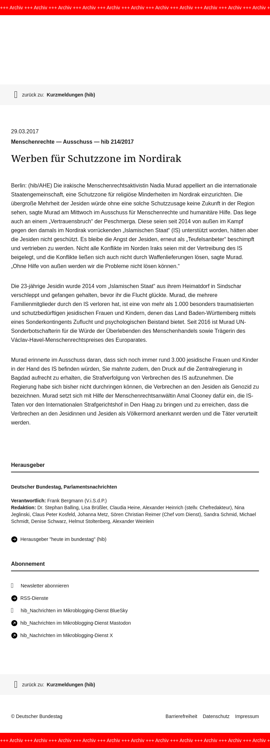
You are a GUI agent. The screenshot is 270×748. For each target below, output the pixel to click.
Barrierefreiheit (181, 716)
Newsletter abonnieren (45, 585)
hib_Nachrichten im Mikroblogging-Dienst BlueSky (74, 610)
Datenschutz (216, 716)
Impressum (247, 716)
